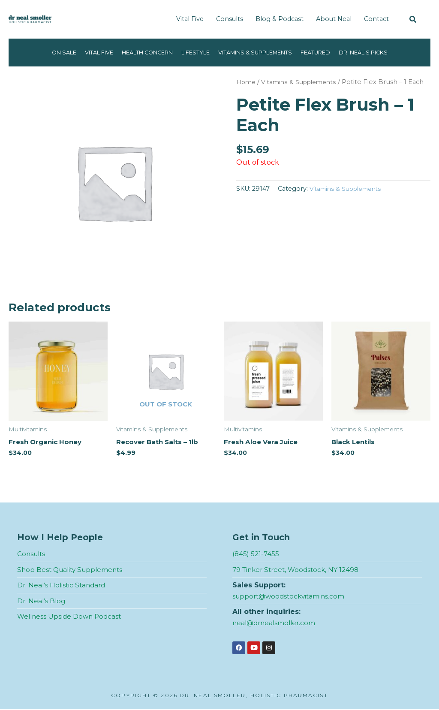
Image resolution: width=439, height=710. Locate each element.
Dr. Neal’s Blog (42, 601)
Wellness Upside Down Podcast (71, 617)
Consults (229, 19)
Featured (327, 52)
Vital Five (190, 19)
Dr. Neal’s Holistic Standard (63, 586)
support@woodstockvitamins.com (290, 597)
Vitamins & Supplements (259, 52)
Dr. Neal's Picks (380, 52)
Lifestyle (193, 52)
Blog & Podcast (280, 19)
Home (246, 82)
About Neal (334, 19)
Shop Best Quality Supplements (72, 570)
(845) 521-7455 (256, 554)
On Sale (45, 52)
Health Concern (138, 52)
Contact (376, 19)
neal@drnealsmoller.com (275, 623)
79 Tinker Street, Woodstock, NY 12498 (298, 570)
